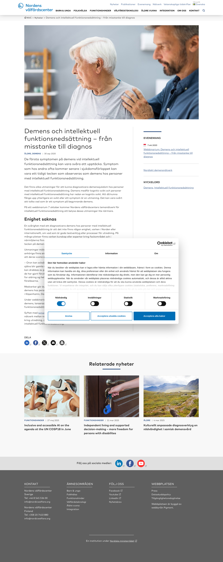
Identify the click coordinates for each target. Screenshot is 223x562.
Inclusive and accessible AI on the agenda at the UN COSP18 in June (51, 427)
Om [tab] (156, 253)
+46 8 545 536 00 (39, 497)
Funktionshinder (100, 10)
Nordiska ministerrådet (122, 540)
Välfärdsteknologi (126, 10)
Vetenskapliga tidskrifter (177, 4)
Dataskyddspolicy (161, 493)
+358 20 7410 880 (39, 514)
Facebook (114, 490)
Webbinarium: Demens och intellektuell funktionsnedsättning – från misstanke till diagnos (168, 152)
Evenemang (144, 4)
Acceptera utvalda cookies (111, 316)
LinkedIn (114, 497)
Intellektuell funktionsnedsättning (174, 187)
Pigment (169, 507)
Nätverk (157, 4)
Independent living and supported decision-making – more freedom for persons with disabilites (110, 429)
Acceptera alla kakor (154, 316)
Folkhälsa (80, 10)
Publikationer (128, 4)
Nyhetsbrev (116, 501)
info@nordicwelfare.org (38, 501)
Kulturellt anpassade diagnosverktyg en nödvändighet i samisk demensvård (171, 429)
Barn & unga (63, 10)
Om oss (181, 10)
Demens (148, 187)
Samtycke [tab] (67, 253)
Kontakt (194, 10)
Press (154, 490)
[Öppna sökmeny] (203, 11)
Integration (167, 10)
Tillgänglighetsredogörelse (166, 497)
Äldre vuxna (149, 10)
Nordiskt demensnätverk (158, 169)
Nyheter (114, 4)
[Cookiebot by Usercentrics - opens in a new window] (162, 243)
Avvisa (68, 316)
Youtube (114, 493)
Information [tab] (111, 253)
